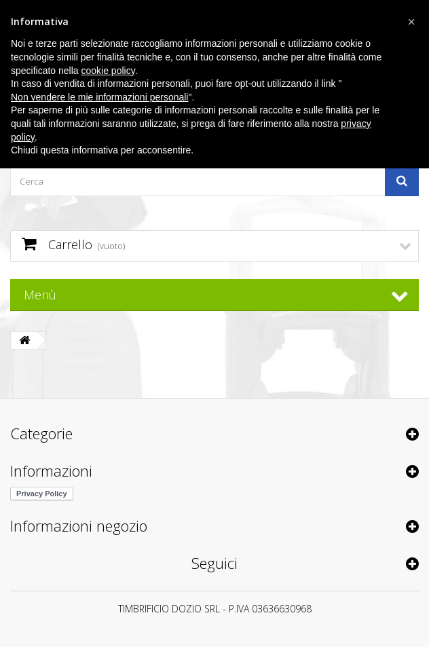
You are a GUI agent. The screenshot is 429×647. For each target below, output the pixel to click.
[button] (411, 22)
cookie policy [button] (108, 70)
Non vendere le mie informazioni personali (99, 97)
